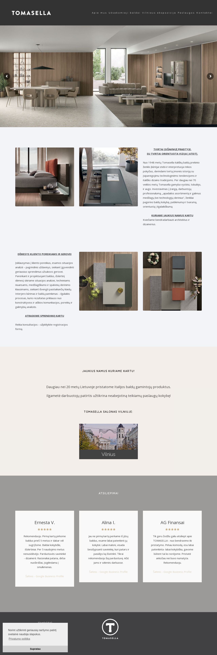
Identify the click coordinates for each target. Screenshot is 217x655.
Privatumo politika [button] (19, 638)
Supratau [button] (35, 649)
